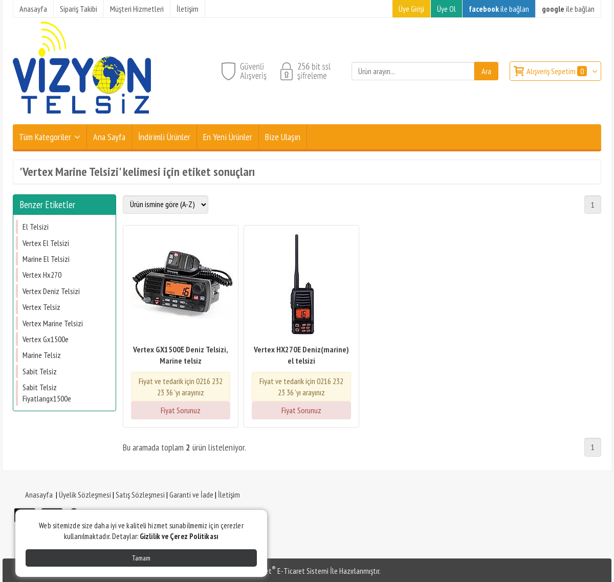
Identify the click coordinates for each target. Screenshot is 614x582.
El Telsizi (36, 226)
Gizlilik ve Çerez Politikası (179, 536)
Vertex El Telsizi (46, 243)
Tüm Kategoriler (45, 137)
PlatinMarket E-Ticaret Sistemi (280, 571)
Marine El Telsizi (46, 259)
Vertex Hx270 (42, 275)
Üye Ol (446, 9)
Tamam (141, 558)
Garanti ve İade (191, 494)
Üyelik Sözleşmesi (85, 494)
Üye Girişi (411, 9)
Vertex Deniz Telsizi (51, 291)
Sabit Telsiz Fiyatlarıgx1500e (47, 393)
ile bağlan (499, 9)
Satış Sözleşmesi (140, 494)
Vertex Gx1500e (46, 339)
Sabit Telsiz (40, 371)
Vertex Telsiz (41, 307)
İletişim (229, 494)
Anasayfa (39, 494)
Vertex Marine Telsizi (53, 323)
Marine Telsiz (42, 355)
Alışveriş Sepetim (557, 71)
